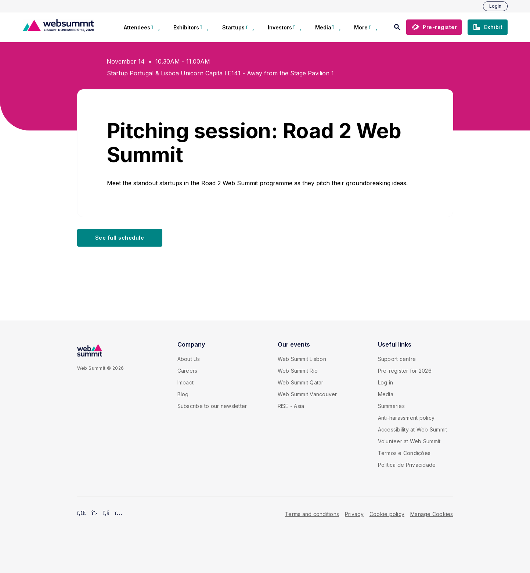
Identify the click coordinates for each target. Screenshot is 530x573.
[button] (434, 27)
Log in (385, 382)
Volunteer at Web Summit (409, 441)
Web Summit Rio (298, 371)
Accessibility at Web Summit (412, 429)
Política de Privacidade (407, 465)
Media (385, 394)
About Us (188, 359)
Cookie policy (386, 514)
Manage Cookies (431, 514)
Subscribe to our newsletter (212, 406)
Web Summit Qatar (301, 382)
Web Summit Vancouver (307, 394)
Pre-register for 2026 (405, 371)
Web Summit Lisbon (302, 359)
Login (495, 6)
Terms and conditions (312, 514)
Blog (183, 394)
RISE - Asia (291, 406)
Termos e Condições (404, 453)
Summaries (391, 406)
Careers (187, 371)
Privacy (354, 514)
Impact (185, 382)
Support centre (397, 359)
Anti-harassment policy (406, 418)
